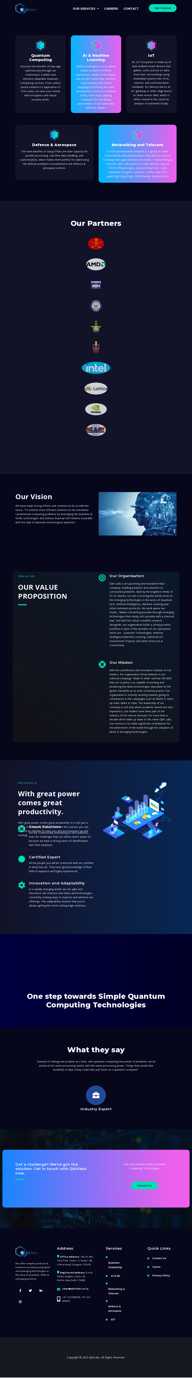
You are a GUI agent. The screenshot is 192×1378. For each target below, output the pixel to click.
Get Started (163, 8)
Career (156, 1267)
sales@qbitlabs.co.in (75, 1289)
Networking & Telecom (116, 1291)
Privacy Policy (161, 1275)
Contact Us (144, 1186)
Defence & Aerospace (114, 1309)
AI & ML (116, 1276)
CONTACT (131, 8)
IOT (113, 1320)
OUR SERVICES (84, 8)
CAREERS (111, 8)
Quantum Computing (115, 1265)
